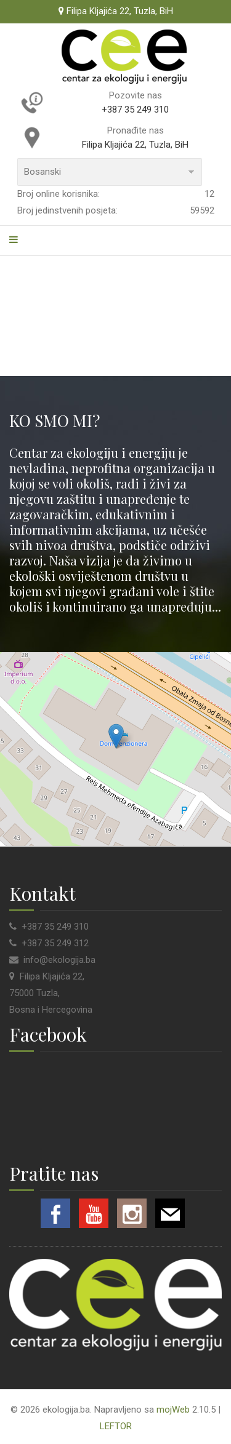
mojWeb (173, 1409)
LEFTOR (116, 1426)
